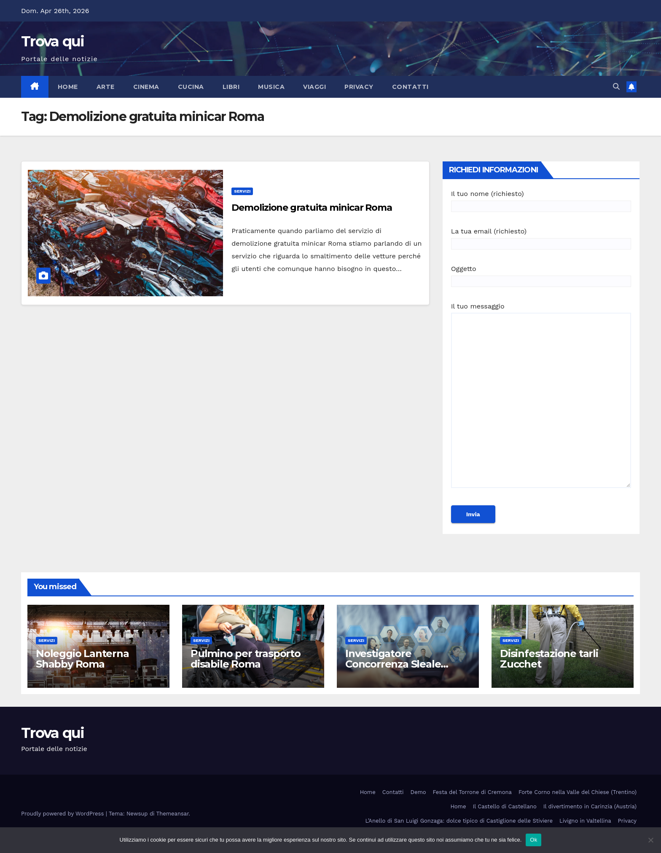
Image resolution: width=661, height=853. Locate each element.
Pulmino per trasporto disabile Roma (246, 658)
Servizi (242, 191)
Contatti (410, 87)
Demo (418, 792)
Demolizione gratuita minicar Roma (311, 207)
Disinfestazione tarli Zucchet (549, 658)
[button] (616, 87)
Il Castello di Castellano (505, 806)
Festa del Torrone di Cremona (472, 792)
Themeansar (172, 813)
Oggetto (541, 275)
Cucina (191, 87)
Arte (106, 87)
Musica (271, 87)
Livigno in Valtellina (585, 821)
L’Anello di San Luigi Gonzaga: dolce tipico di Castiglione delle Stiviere (459, 821)
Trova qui (52, 41)
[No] (650, 840)
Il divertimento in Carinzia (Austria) (590, 806)
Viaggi (314, 87)
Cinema (146, 87)
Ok (533, 840)
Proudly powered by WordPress (63, 813)
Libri (231, 87)
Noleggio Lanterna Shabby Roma (82, 658)
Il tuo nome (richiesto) (541, 200)
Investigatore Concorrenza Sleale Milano (393, 664)
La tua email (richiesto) (541, 237)
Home (68, 87)
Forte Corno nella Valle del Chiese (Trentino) (578, 792)
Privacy (358, 87)
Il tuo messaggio (541, 399)
